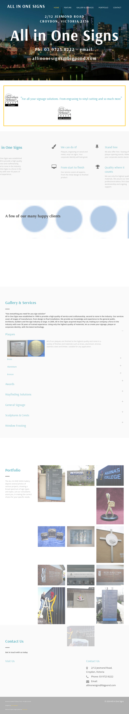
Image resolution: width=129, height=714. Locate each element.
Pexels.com (24, 709)
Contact (117, 7)
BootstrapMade (14, 705)
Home (56, 7)
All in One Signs (26, 6)
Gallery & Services (85, 7)
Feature (67, 7)
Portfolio (103, 7)
